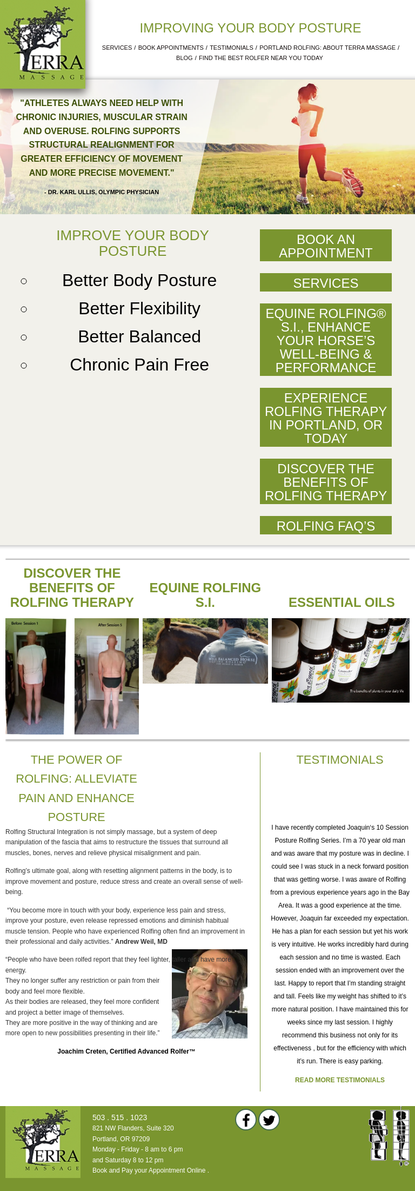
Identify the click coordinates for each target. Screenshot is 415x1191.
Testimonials (231, 47)
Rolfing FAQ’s (326, 526)
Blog (184, 58)
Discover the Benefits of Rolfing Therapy (326, 482)
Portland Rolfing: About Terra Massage (327, 47)
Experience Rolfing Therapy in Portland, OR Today (326, 418)
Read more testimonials (340, 1080)
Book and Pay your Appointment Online (148, 1170)
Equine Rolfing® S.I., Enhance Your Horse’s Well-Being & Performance (325, 340)
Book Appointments (171, 47)
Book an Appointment (325, 246)
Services (117, 47)
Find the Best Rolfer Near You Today (261, 58)
